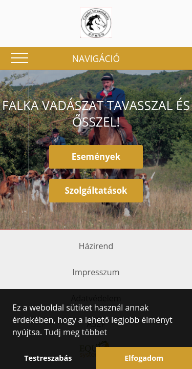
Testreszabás (48, 358)
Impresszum (96, 272)
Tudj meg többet (75, 332)
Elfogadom (143, 358)
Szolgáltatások (96, 190)
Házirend (96, 246)
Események (96, 156)
